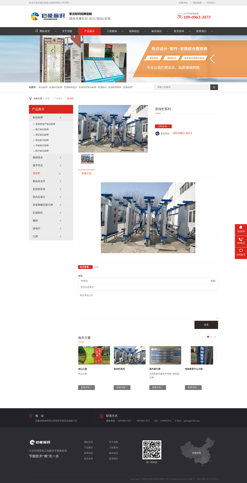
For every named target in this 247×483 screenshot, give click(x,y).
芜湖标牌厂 (128, 87)
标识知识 (157, 31)
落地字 (36, 228)
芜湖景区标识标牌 (87, 87)
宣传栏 (70, 98)
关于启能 (67, 31)
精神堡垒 (38, 157)
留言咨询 (179, 31)
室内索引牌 (154, 369)
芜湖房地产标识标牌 (45, 124)
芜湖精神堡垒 (70, 87)
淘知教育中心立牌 (194, 369)
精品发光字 (39, 181)
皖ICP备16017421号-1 (207, 479)
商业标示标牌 (42, 140)
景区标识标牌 (42, 135)
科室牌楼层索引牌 (43, 204)
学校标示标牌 (42, 145)
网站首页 (42, 31)
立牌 (35, 236)
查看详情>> (86, 387)
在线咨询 (196, 453)
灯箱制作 (38, 212)
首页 (47, 98)
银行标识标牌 (42, 129)
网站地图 (197, 3)
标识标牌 (43, 87)
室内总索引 (39, 197)
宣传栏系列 (119, 369)
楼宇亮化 (38, 165)
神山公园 (82, 369)
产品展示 (89, 31)
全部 (96, 267)
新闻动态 (134, 31)
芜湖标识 (102, 87)
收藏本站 (183, 3)
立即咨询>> (163, 126)
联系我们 (211, 3)
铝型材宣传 (39, 189)
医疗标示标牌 (42, 151)
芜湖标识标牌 (55, 87)
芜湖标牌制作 (114, 87)
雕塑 (35, 220)
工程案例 (112, 31)
